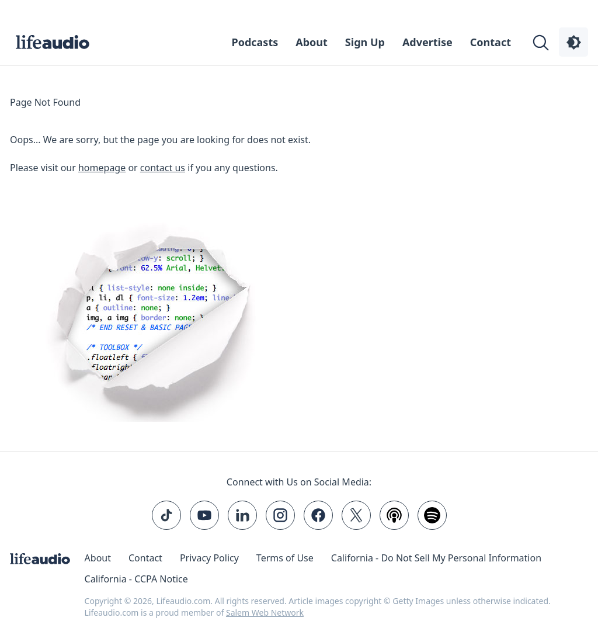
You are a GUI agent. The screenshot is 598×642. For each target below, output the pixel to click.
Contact (490, 42)
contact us (162, 167)
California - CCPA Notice (136, 579)
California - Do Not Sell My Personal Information (436, 558)
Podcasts (255, 42)
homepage (102, 167)
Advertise (427, 42)
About (311, 42)
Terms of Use (285, 558)
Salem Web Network (265, 612)
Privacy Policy (209, 558)
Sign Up (365, 42)
